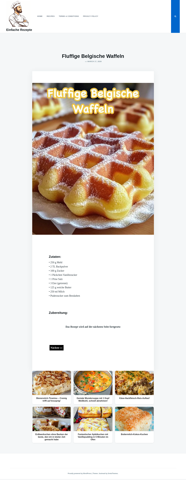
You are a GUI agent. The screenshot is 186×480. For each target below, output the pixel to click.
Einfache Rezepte (19, 30)
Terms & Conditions (69, 16)
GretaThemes (113, 473)
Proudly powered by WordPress (80, 473)
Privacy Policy (90, 16)
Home (40, 16)
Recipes (51, 16)
